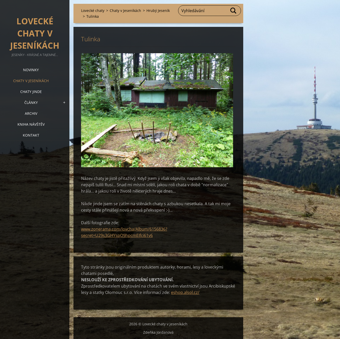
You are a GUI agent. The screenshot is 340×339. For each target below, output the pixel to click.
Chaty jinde (31, 91)
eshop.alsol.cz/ (185, 292)
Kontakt (31, 135)
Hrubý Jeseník (158, 10)
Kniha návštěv (31, 124)
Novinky (31, 69)
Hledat (233, 10)
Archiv (31, 113)
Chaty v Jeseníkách (31, 80)
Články (31, 102)
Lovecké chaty (92, 10)
